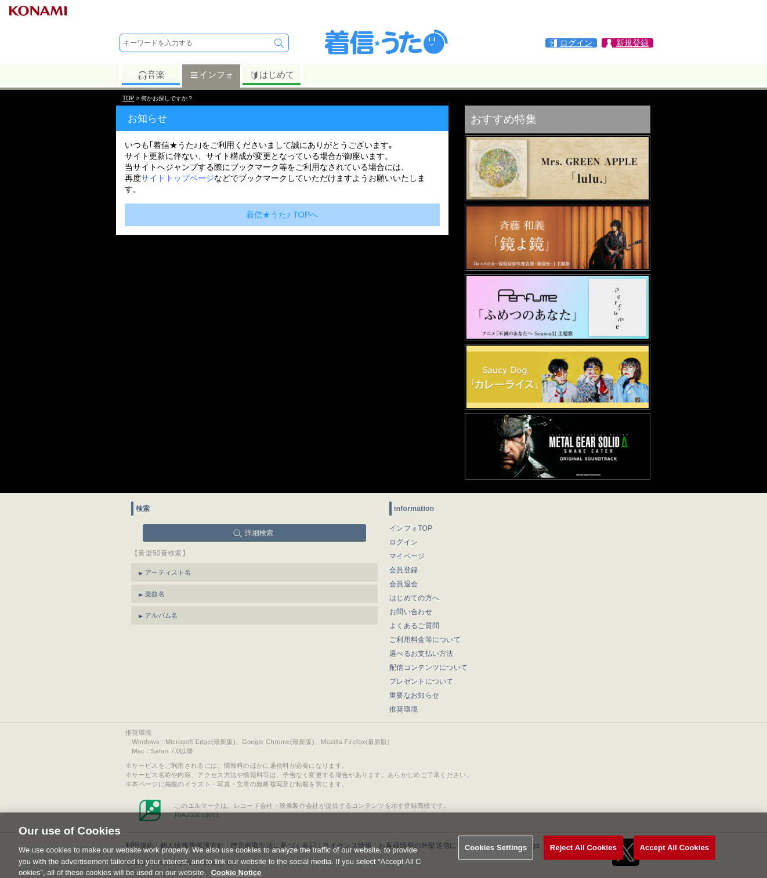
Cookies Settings (496, 855)
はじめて (271, 75)
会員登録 (403, 570)
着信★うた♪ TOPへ (282, 214)
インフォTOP (411, 528)
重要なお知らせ (414, 695)
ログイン (403, 542)
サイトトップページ (177, 178)
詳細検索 (259, 533)
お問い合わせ (410, 612)
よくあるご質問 (414, 626)
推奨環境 (403, 709)
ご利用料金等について (425, 640)
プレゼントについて (421, 681)
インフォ (211, 75)
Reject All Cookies (583, 855)
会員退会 (403, 584)
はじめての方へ (414, 598)
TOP (128, 98)
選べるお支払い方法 (421, 654)
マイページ (407, 556)
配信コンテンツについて (428, 667)
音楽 (151, 75)
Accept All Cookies (675, 855)
